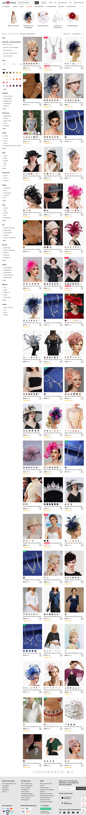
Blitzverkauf (29, 6)
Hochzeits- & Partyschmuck (10, 53)
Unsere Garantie (25, 797)
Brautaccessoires (7, 50)
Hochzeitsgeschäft (51, 6)
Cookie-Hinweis (44, 787)
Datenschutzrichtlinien (46, 793)
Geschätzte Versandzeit (27, 795)
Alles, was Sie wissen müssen (46, 784)
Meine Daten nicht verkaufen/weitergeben (46, 800)
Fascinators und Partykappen (10, 47)
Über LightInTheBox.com (9, 783)
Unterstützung (83, 811)
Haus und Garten (71, 6)
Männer (15, 6)
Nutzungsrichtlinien (45, 797)
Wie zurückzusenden (27, 785)
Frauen (22, 6)
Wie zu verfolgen (26, 787)
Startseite (5, 34)
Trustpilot (44, 806)
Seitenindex (5, 789)
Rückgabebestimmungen (47, 795)
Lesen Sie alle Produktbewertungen (27, 792)
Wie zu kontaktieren (26, 783)
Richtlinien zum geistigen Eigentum (47, 790)
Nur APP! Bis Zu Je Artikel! (45, 2)
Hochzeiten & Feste (13, 34)
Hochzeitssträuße (7, 56)
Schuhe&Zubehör (39, 6)
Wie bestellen (25, 789)
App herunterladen (83, 806)
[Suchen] (26, 2)
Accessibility (5, 785)
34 (68, 772)
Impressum (5, 787)
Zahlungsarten (25, 799)
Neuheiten (61, 6)
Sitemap (4, 791)
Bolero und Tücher (8, 44)
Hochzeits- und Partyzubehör (27, 34)
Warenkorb (83, 800)
